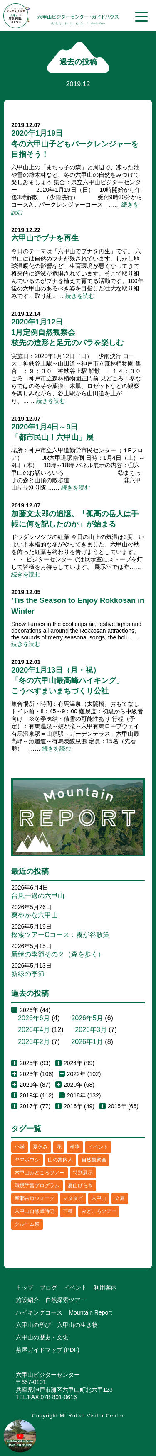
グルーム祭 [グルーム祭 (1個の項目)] (27, 1224)
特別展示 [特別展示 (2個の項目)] (83, 1173)
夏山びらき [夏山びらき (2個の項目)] (80, 1185)
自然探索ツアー (65, 1300)
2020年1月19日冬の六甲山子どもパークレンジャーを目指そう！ (75, 143)
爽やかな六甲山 (34, 915)
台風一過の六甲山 (37, 895)
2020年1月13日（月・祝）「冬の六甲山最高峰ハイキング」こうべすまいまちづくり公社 (67, 680)
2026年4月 (34, 1029)
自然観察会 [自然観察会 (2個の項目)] (94, 1160)
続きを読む (79, 296)
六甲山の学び (33, 1325)
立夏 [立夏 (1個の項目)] (120, 1198)
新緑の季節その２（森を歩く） (57, 954)
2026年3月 (91, 1029)
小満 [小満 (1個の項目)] (20, 1147)
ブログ (48, 1287)
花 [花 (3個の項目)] (59, 1147)
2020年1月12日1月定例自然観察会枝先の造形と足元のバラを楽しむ (67, 332)
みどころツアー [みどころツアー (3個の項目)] (99, 1211)
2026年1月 (87, 1041)
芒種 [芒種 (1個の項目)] (68, 1211)
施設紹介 (27, 1300)
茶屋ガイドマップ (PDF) (47, 1349)
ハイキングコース (39, 1312)
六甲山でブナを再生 (45, 238)
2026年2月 (34, 1041)
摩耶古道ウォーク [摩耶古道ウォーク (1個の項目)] (34, 1198)
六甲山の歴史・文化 (42, 1337)
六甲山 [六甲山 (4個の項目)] (99, 1198)
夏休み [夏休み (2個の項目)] (40, 1147)
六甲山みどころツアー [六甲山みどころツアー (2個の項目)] (39, 1173)
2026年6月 (34, 1018)
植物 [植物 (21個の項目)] (75, 1147)
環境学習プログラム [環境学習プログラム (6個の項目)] (37, 1185)
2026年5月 (87, 1018)
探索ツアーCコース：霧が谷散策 (60, 934)
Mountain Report (90, 1312)
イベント (75, 1287)
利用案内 (105, 1287)
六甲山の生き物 (77, 1325)
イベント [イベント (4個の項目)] (98, 1147)
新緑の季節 (28, 973)
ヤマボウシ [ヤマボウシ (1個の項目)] (27, 1160)
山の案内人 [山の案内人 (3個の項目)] (60, 1160)
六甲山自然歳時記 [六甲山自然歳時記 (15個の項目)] (34, 1211)
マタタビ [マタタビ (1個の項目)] (73, 1198)
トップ (24, 1287)
